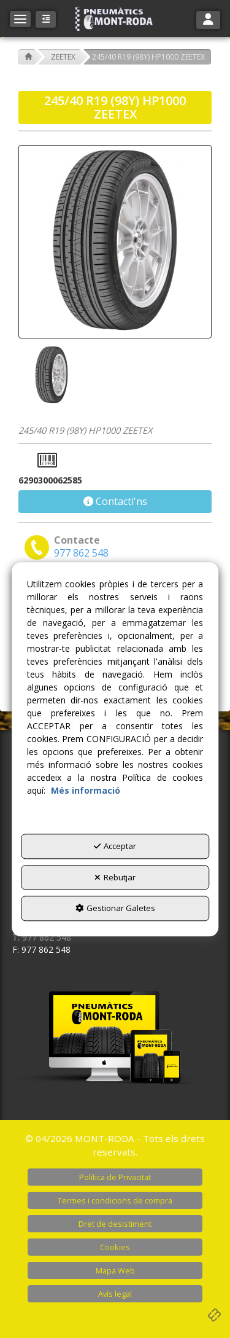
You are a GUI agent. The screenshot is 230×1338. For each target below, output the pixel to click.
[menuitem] (115, 1177)
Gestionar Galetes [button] (115, 908)
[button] (115, 19)
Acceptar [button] (115, 845)
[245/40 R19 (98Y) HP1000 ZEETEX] (115, 241)
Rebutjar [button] (115, 877)
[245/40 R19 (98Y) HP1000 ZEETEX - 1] (50, 375)
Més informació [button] (85, 790)
